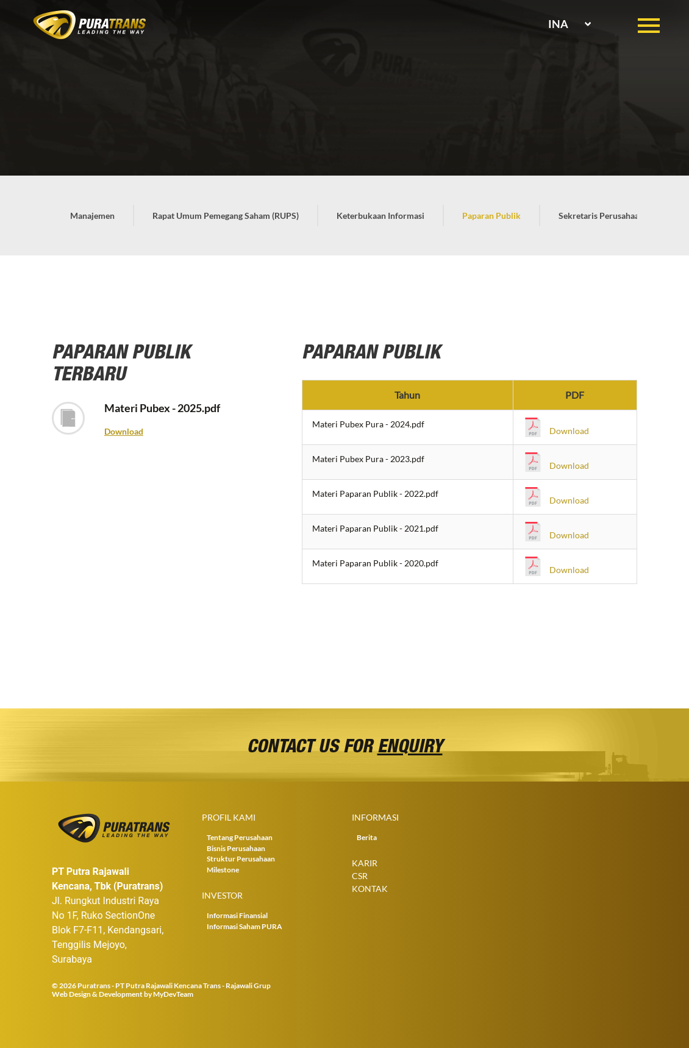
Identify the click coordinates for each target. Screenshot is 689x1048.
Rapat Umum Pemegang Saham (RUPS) (225, 215)
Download (123, 431)
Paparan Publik (491, 215)
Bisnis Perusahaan (236, 848)
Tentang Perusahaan (240, 837)
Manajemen (92, 215)
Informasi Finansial (237, 915)
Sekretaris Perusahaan (601, 215)
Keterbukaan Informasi (380, 215)
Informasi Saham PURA (244, 926)
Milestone (223, 869)
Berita (367, 837)
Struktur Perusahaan (241, 858)
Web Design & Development (97, 994)
